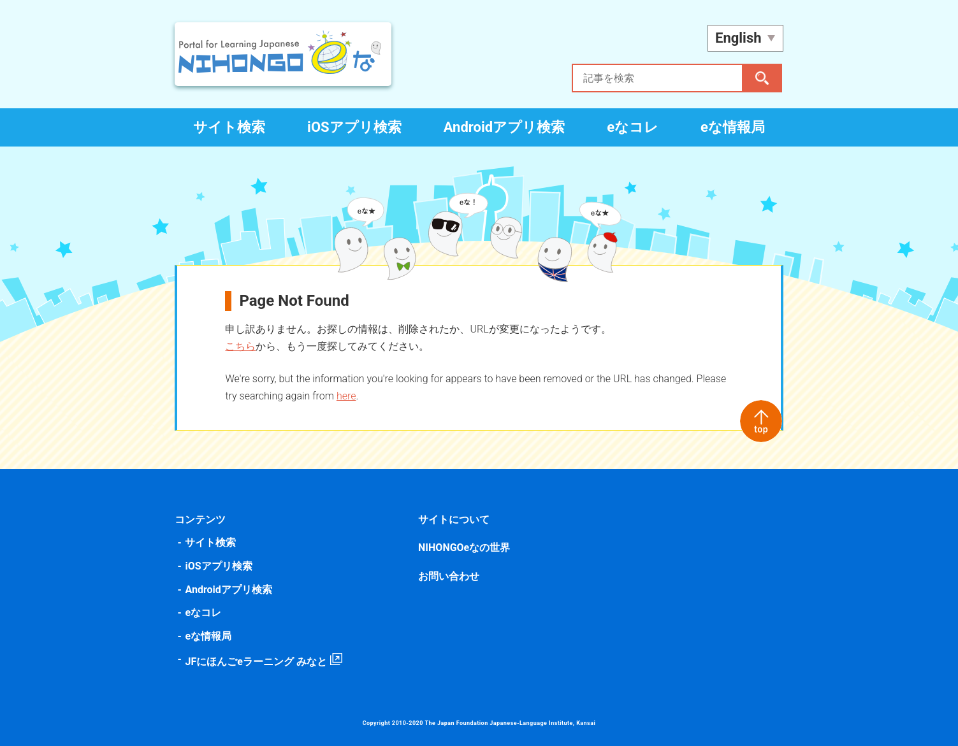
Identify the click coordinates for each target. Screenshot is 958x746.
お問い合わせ (449, 576)
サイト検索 (229, 127)
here (348, 396)
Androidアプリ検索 (504, 127)
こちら (242, 346)
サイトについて (454, 519)
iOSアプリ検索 (354, 127)
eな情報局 (732, 127)
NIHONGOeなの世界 (465, 548)
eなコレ (632, 127)
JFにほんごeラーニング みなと (257, 662)
